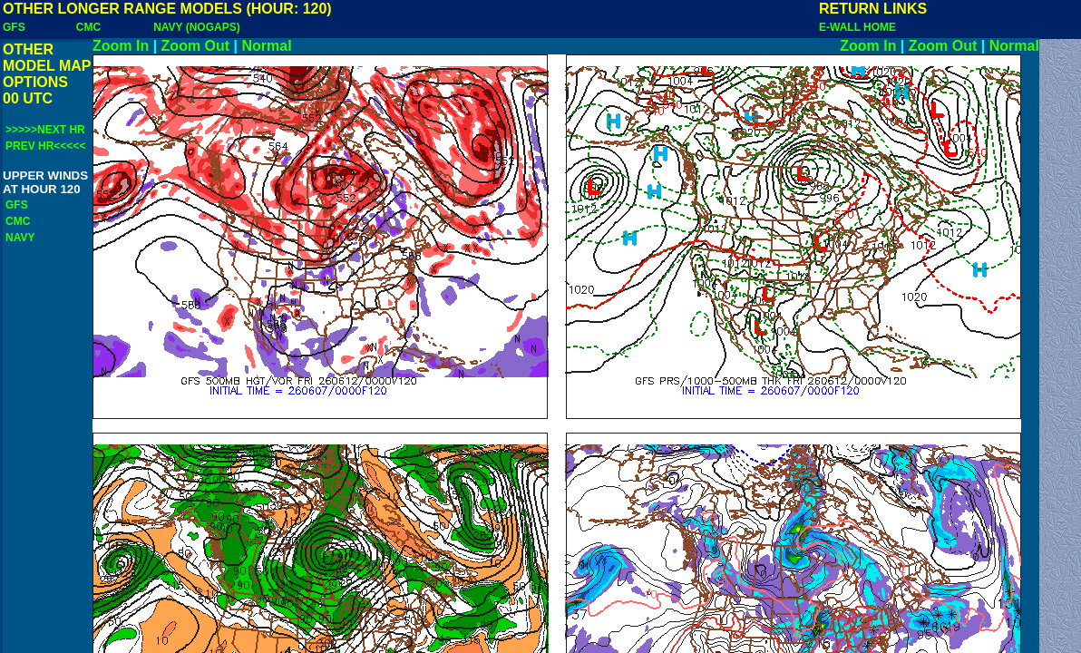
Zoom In (121, 46)
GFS (14, 27)
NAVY (19, 237)
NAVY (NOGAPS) (196, 27)
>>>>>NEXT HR (45, 129)
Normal (267, 46)
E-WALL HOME (857, 27)
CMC (88, 27)
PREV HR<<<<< (45, 146)
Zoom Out (195, 46)
